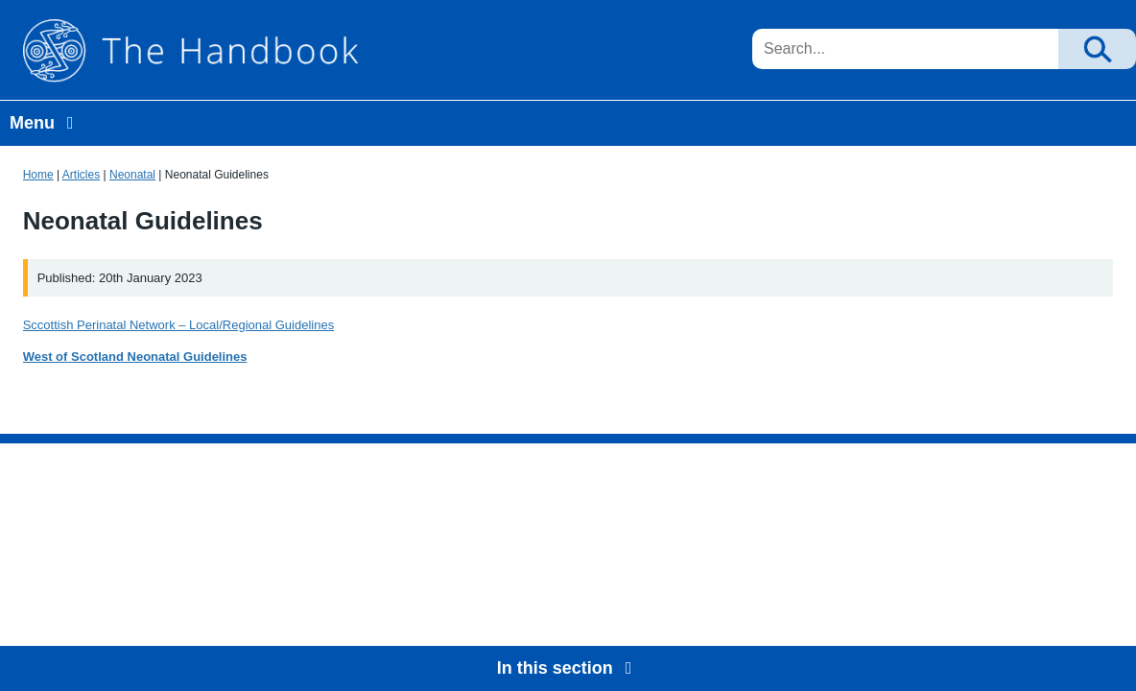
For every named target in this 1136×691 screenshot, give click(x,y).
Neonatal (132, 174)
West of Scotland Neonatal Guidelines (135, 356)
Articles (81, 174)
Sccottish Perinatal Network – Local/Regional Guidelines (178, 325)
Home (38, 174)
